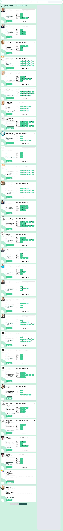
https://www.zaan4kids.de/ (10, 480)
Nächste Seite (23, 503)
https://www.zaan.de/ (9, 242)
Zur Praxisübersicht (10, 68)
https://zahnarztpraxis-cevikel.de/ (10, 65)
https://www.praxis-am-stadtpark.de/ (10, 18)
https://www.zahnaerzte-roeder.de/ (10, 126)
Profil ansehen (9, 21)
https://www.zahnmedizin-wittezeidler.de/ (10, 81)
